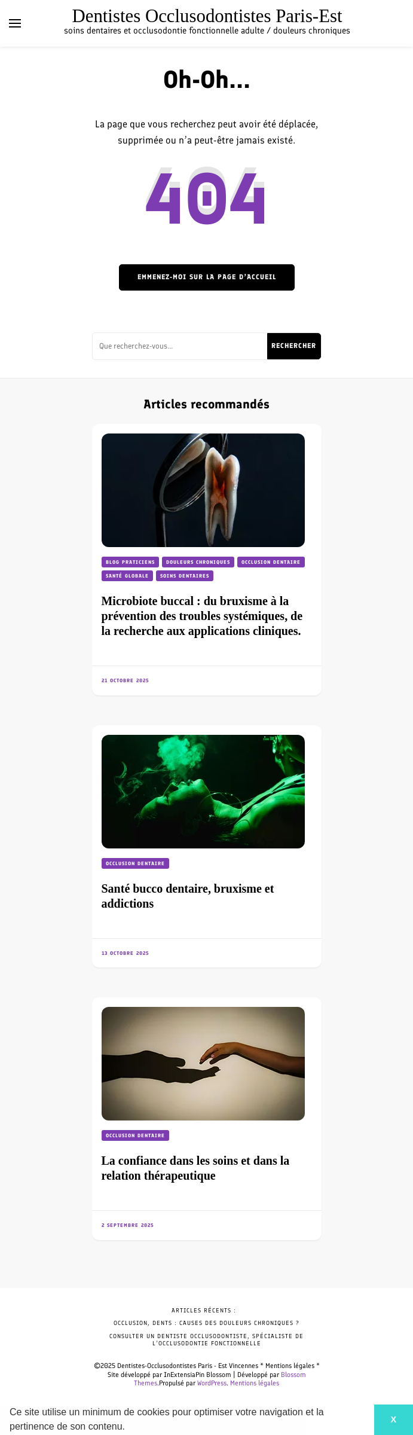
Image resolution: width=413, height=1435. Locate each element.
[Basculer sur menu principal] (15, 23)
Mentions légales (254, 1383)
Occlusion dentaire (271, 562)
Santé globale (127, 576)
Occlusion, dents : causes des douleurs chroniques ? (206, 1323)
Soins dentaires (184, 576)
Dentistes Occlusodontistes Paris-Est (207, 16)
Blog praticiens (130, 562)
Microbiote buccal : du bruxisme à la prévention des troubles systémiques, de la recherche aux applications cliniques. (202, 615)
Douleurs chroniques (198, 562)
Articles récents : (204, 1310)
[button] (129, 1428)
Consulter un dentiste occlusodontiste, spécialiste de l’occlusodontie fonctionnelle (206, 1339)
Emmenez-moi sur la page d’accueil (206, 277)
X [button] (393, 1419)
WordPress (212, 1383)
